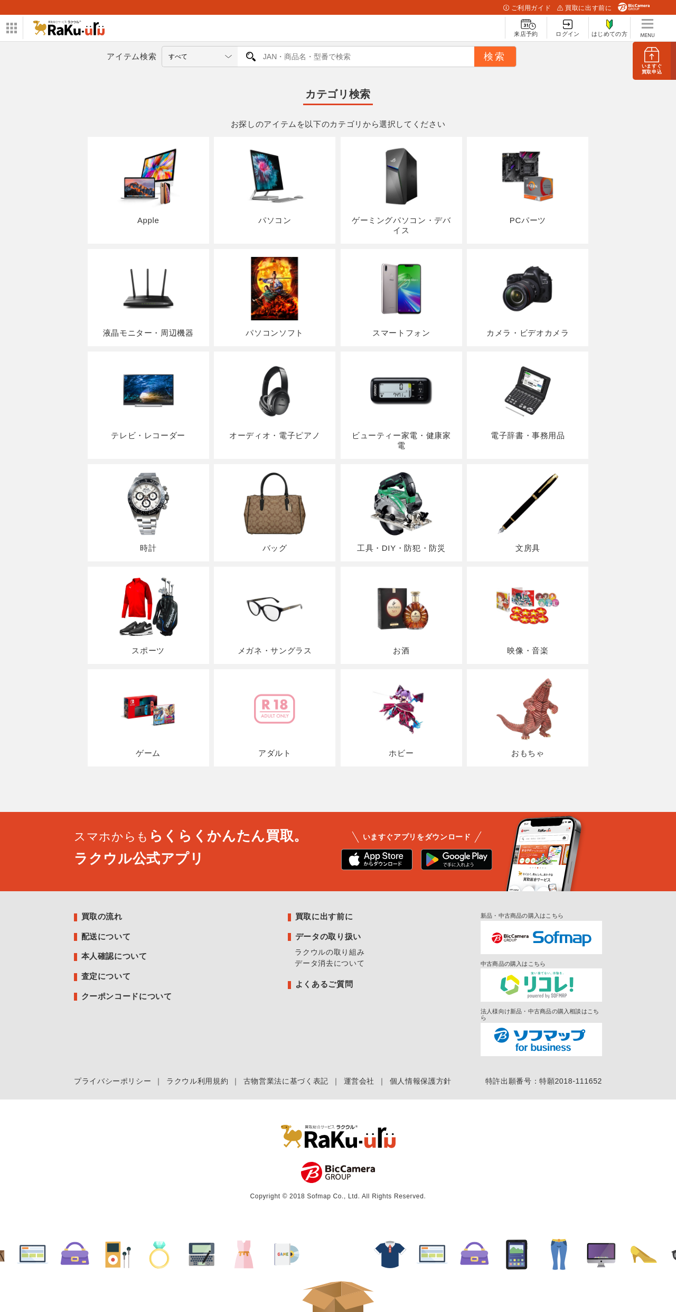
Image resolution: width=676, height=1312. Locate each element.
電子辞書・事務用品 (528, 399)
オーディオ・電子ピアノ (274, 399)
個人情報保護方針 (421, 1081)
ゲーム (148, 717)
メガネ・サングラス (275, 615)
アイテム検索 (131, 56)
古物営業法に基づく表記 (285, 1081)
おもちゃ (527, 717)
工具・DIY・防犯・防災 (401, 512)
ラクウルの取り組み (329, 952)
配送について (106, 936)
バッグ (274, 512)
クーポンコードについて (126, 996)
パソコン (274, 185)
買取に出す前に (584, 8)
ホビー (401, 717)
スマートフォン (401, 297)
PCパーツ (527, 185)
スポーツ (148, 615)
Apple (148, 185)
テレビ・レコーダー (148, 399)
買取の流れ (102, 916)
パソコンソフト (274, 297)
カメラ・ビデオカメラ (527, 297)
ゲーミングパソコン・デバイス (401, 190)
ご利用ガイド (527, 8)
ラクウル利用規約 (197, 1081)
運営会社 (359, 1081)
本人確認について (114, 955)
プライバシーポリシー (112, 1081)
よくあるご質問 (324, 984)
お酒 (401, 615)
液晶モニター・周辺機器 (148, 297)
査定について (106, 976)
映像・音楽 (527, 615)
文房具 (527, 512)
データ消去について (329, 963)
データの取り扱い (328, 936)
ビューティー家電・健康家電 (401, 404)
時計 (148, 512)
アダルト (274, 717)
